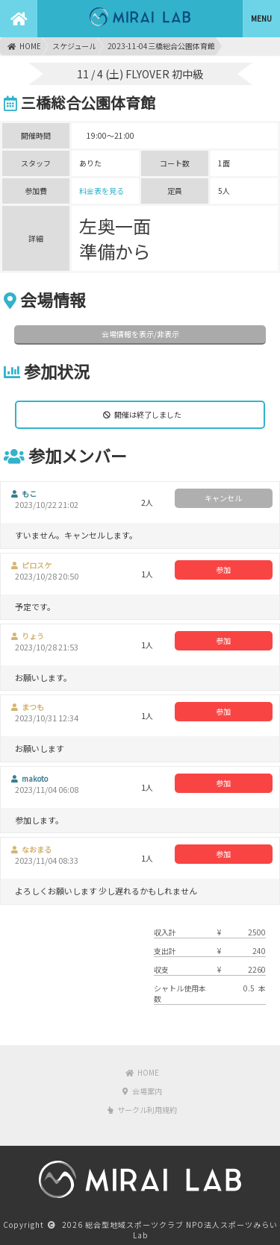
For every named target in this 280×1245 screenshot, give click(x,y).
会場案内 (142, 1091)
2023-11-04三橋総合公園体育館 (161, 45)
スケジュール (74, 45)
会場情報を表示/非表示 (140, 333)
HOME (24, 45)
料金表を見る (101, 190)
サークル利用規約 (142, 1109)
